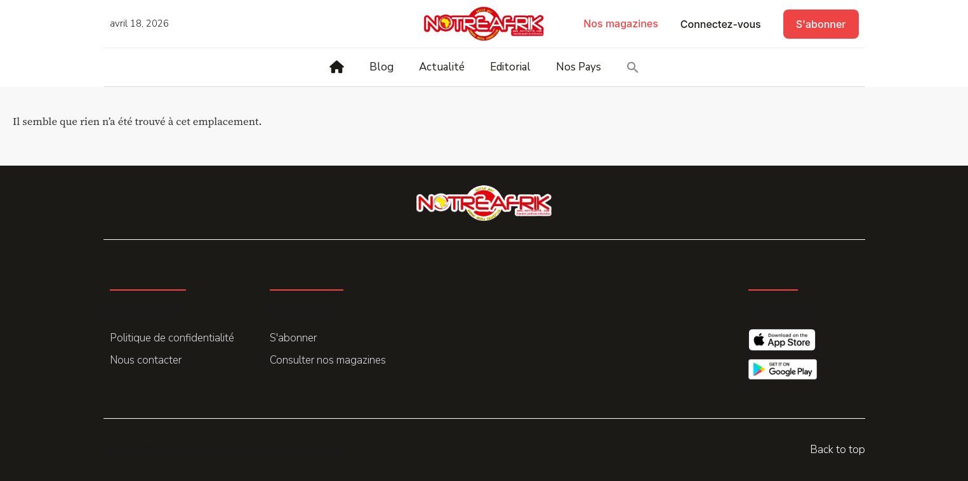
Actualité (442, 67)
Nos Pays (578, 67)
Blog (381, 67)
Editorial (510, 67)
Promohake (320, 449)
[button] (633, 67)
